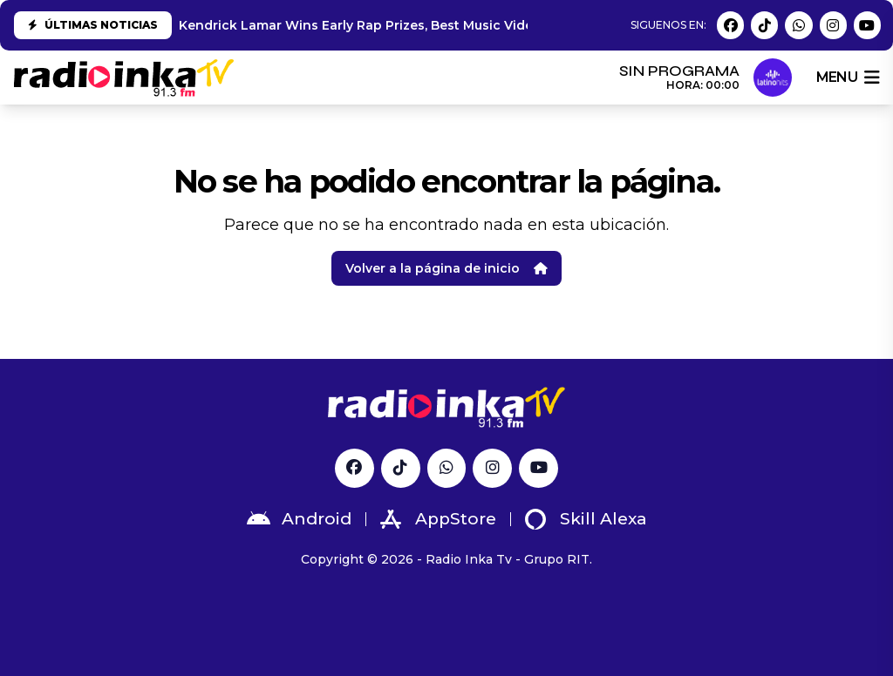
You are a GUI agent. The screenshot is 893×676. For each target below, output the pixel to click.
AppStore (438, 519)
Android (299, 519)
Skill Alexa (586, 519)
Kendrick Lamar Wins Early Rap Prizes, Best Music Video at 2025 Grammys (418, 25)
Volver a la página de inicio (446, 268)
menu (847, 77)
